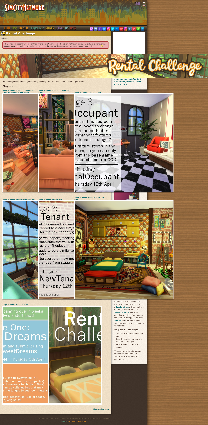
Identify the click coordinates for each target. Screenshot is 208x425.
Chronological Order (101, 409)
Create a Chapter (122, 312)
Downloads (38, 28)
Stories (50, 28)
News (15, 28)
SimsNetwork (24, 8)
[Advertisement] (132, 48)
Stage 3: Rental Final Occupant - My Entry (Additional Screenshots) (17, 91)
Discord (59, 28)
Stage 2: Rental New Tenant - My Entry (18, 199)
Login (136, 3)
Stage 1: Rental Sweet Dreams (15, 305)
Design (64, 421)
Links (73, 28)
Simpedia (24, 28)
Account (118, 320)
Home (7, 28)
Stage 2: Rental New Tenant (50, 199)
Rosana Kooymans (77, 421)
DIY (67, 28)
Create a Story (122, 307)
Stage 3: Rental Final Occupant (87, 92)
